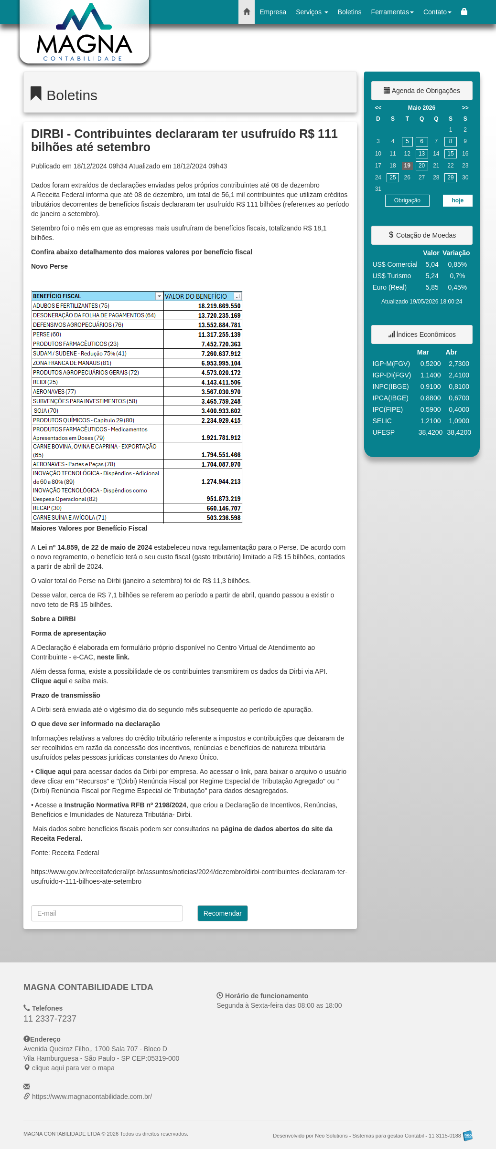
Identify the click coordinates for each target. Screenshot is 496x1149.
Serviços (312, 12)
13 (422, 153)
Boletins (350, 12)
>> (465, 107)
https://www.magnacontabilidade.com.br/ (92, 1096)
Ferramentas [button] (392, 12)
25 (392, 177)
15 (450, 153)
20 (422, 165)
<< (378, 107)
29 (450, 177)
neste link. (113, 657)
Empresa (272, 12)
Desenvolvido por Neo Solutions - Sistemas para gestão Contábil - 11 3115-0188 (373, 1136)
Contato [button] (437, 12)
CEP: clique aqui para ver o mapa (101, 1058)
